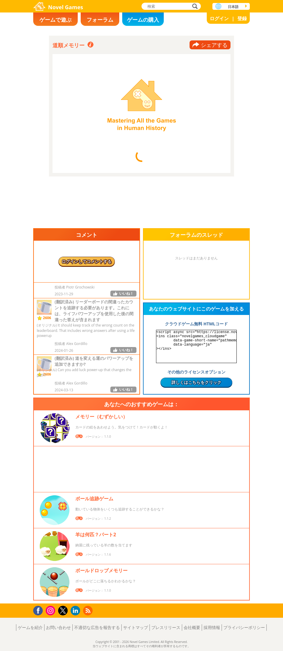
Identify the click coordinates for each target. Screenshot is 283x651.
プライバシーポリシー (244, 627)
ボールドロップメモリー (101, 570)
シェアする (214, 44)
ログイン (219, 18)
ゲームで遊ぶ (55, 19)
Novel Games (65, 7)
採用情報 (211, 627)
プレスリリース (165, 627)
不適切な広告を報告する (97, 627)
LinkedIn (76, 610)
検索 (194, 7)
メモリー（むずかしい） (101, 416)
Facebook (39, 609)
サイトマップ (135, 627)
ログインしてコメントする (87, 261)
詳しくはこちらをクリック (196, 382)
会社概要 (192, 627)
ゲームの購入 (143, 19)
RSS (88, 610)
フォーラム (100, 19)
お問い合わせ (58, 627)
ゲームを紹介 (30, 627)
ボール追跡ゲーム (94, 498)
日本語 (233, 6)
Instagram (51, 610)
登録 (242, 18)
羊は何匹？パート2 (95, 534)
